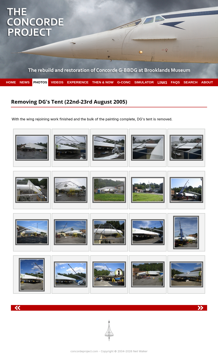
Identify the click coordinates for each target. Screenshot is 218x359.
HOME (11, 82)
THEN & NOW (103, 82)
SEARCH (191, 82)
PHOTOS (40, 82)
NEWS (25, 82)
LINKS (162, 82)
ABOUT (207, 82)
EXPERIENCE (78, 82)
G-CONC (124, 82)
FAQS (175, 82)
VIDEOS (57, 82)
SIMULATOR (144, 82)
